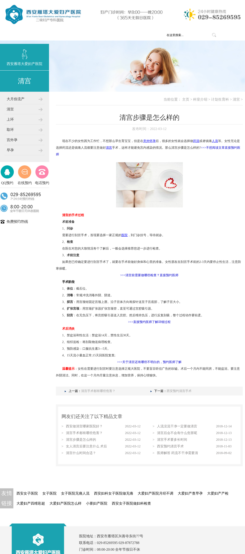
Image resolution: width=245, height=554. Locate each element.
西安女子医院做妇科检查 (131, 503)
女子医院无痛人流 (75, 493)
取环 (10, 130)
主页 (185, 99)
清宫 (10, 109)
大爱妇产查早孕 (190, 493)
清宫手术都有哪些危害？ (98, 391)
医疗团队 (139, 35)
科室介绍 (114, 35)
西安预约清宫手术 (179, 391)
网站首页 (65, 35)
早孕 (10, 150)
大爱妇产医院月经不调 (155, 493)
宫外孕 (12, 140)
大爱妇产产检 (218, 493)
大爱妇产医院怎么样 (65, 503)
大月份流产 (15, 99)
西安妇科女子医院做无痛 (113, 493)
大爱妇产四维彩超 (30, 503)
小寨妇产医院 (96, 503)
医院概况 (90, 35)
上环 (10, 119)
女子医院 (49, 493)
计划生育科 (220, 99)
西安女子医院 (27, 493)
